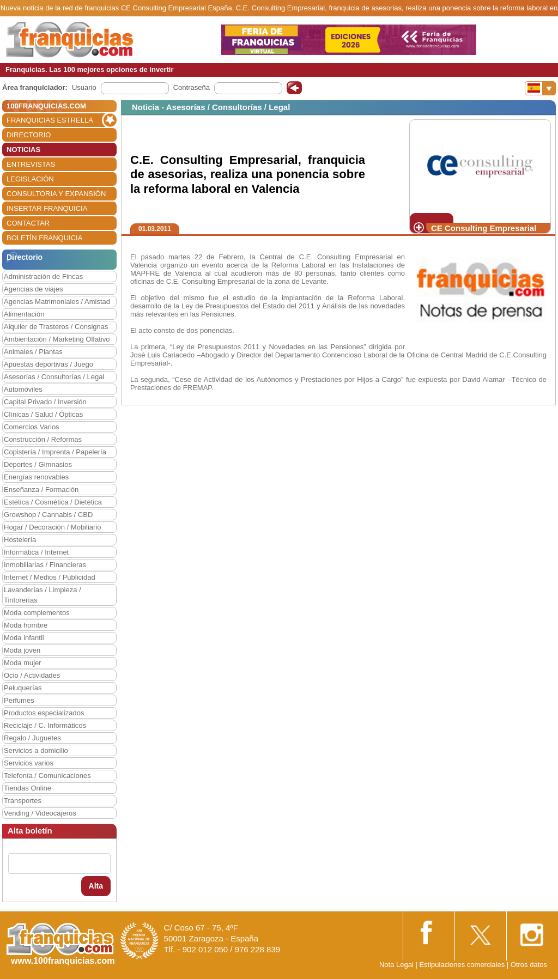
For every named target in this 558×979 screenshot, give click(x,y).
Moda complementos (37, 613)
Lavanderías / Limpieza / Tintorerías (42, 595)
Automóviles (23, 389)
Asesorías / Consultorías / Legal (54, 377)
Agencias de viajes (33, 289)
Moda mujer (22, 663)
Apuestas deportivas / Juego (48, 364)
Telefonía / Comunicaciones (47, 775)
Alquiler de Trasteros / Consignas (56, 327)
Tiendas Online (27, 788)
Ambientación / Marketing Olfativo (57, 339)
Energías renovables (36, 477)
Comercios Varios (31, 427)
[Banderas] (540, 88)
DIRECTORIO (29, 135)
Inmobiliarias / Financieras (45, 565)
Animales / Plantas (33, 352)
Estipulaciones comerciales (462, 964)
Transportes (22, 800)
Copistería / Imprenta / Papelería (55, 452)
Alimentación (24, 314)
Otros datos (529, 964)
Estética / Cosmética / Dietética (53, 502)
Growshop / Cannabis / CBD (48, 514)
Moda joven (22, 650)
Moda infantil (24, 638)
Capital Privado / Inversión (45, 402)
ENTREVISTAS (31, 164)
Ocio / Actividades (32, 675)
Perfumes (19, 700)
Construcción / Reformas (43, 439)
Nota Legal (396, 964)
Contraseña (191, 87)
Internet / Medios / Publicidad (49, 577)
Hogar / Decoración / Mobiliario (52, 527)
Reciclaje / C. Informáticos (45, 725)
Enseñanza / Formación (41, 489)
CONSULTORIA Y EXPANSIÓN (56, 194)
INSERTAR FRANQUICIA (47, 208)
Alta (96, 885)
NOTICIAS (23, 149)
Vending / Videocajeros (40, 813)
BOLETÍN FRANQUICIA (44, 238)
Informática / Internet (36, 552)
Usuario (84, 87)
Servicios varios (28, 763)
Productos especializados (44, 713)
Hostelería (20, 540)
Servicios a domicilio (36, 750)
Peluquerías (22, 688)
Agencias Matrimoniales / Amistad (57, 301)
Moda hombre (25, 625)
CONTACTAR (28, 223)
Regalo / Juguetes (32, 738)
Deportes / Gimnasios (38, 464)
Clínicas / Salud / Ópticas (43, 414)
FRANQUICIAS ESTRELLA (50, 120)
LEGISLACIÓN (30, 179)
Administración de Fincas (43, 276)
